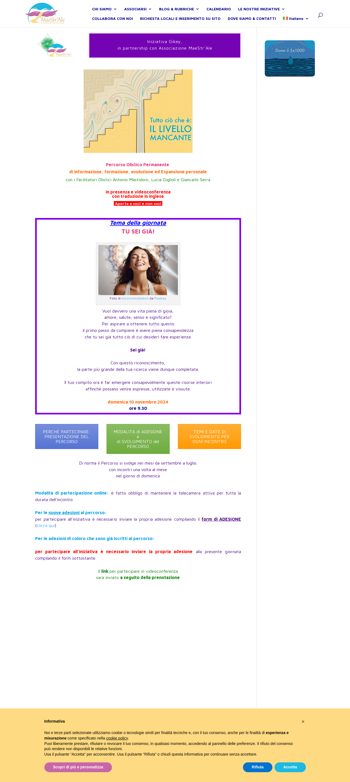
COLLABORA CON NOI (112, 25)
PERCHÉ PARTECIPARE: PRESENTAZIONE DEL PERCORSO (66, 436)
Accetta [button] (290, 767)
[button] (303, 721)
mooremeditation (135, 298)
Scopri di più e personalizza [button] (78, 767)
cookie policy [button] (117, 738)
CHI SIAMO (102, 15)
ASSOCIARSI (135, 15)
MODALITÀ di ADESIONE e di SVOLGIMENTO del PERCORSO (138, 439)
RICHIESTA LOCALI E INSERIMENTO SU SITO (180, 25)
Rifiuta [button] (258, 767)
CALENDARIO (218, 15)
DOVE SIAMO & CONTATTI (252, 25)
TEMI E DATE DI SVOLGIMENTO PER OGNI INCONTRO (209, 436)
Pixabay (160, 298)
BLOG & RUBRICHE (176, 15)
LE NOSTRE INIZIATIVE (259, 15)
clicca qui (46, 525)
